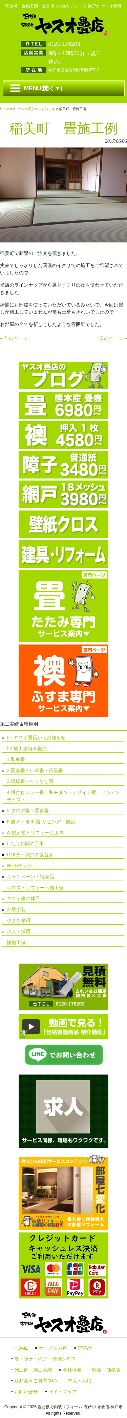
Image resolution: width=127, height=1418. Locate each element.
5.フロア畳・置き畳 (28, 810)
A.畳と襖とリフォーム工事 (35, 832)
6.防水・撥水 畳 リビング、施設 (41, 821)
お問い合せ (26, 1391)
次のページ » (113, 338)
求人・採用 (18, 931)
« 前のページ (14, 338)
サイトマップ (62, 1391)
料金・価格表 (106, 1370)
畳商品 (85, 1348)
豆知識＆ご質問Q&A (35, 1380)
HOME (21, 1348)
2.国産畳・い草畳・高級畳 (35, 770)
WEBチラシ (19, 865)
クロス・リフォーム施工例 (35, 887)
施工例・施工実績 (33, 1370)
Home (4, 109)
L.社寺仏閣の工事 (25, 843)
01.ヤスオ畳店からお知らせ (34, 109)
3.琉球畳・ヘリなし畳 (30, 781)
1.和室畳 (16, 759)
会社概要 (72, 1370)
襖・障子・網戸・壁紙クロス (45, 1358)
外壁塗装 (16, 909)
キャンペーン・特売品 (30, 876)
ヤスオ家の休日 (23, 898)
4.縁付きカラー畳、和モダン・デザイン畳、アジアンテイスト (63, 796)
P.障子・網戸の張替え (30, 854)
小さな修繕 (18, 920)
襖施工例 (16, 942)
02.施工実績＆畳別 (27, 748)
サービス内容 (53, 1348)
